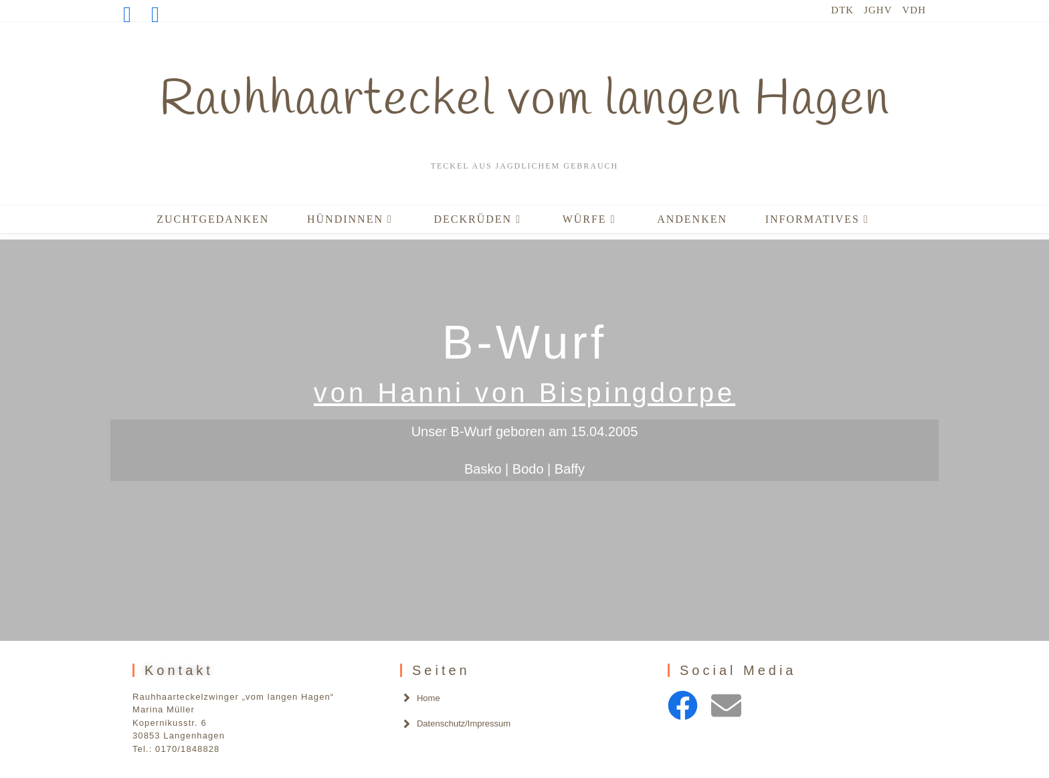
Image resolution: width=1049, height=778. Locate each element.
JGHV (878, 10)
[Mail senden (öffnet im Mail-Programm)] (155, 15)
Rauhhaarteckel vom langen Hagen (524, 100)
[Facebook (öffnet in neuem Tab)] (132, 15)
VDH (914, 10)
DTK (842, 10)
